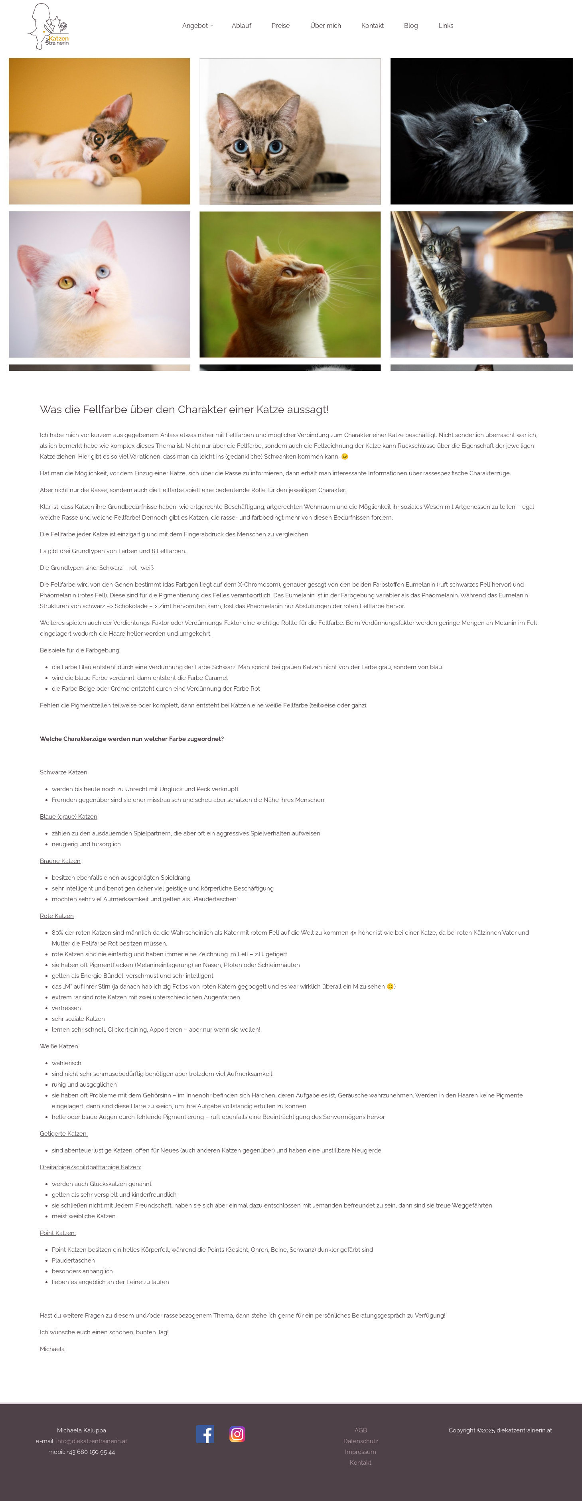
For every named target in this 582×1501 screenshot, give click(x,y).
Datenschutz (360, 1441)
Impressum (360, 1452)
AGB (361, 1430)
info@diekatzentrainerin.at (91, 1441)
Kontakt (360, 1462)
